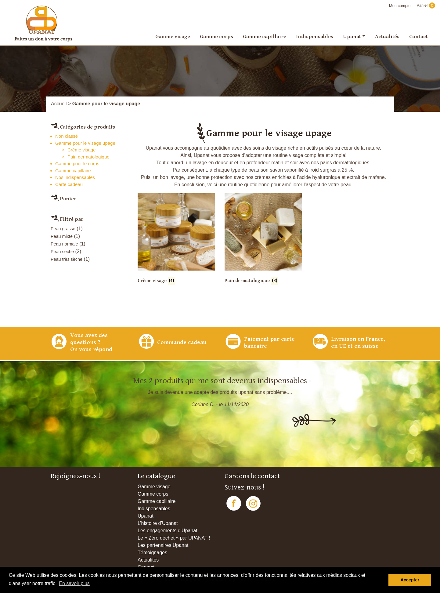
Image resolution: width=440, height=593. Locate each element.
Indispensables (314, 36)
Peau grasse (63, 228)
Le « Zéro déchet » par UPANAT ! (174, 537)
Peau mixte (62, 236)
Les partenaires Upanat (163, 545)
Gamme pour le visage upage (85, 143)
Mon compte (399, 5)
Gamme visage (172, 36)
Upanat (352, 36)
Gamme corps (216, 36)
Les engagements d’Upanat (167, 530)
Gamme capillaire (264, 36)
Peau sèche (62, 251)
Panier (426, 5)
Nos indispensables (75, 177)
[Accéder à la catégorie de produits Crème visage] (176, 243)
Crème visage (81, 149)
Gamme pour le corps (77, 163)
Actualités (387, 36)
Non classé (66, 136)
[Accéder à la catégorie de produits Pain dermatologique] (263, 243)
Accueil (59, 103)
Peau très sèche (66, 259)
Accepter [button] (409, 579)
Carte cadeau (69, 184)
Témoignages (152, 552)
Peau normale (64, 244)
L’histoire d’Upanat (158, 523)
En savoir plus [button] (74, 583)
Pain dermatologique (88, 156)
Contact (418, 36)
